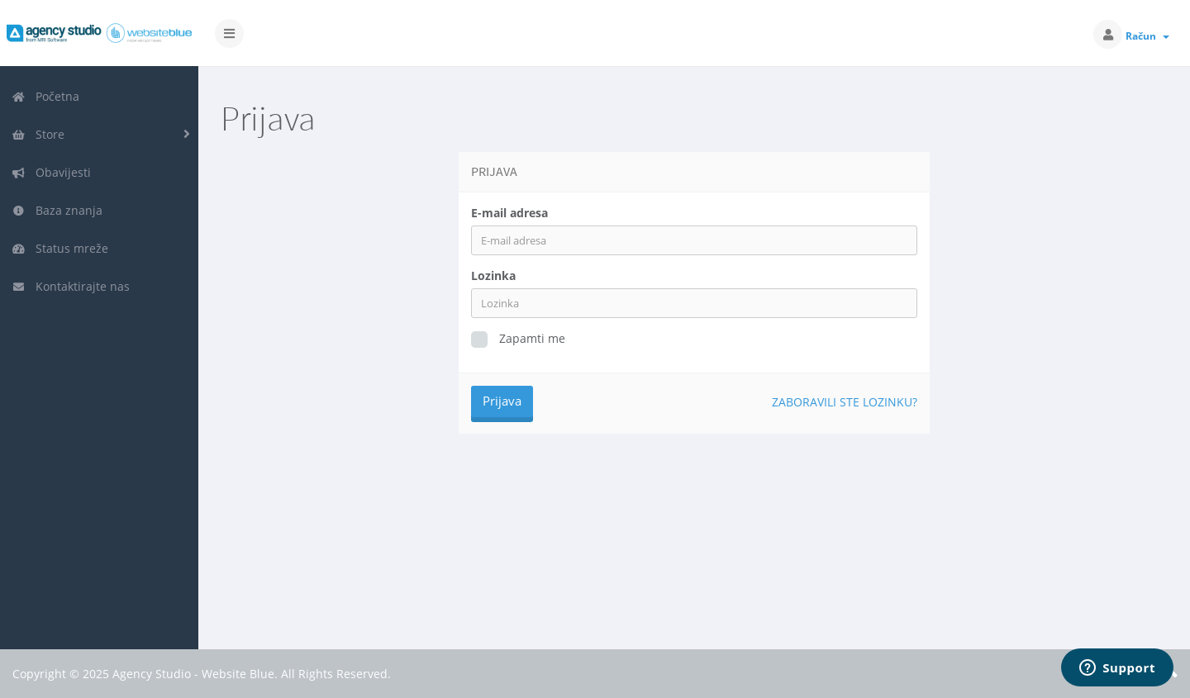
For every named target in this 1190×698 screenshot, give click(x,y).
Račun (1147, 36)
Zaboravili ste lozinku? (844, 402)
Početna (45, 96)
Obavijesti (51, 172)
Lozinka (493, 275)
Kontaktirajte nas (71, 286)
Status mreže (60, 248)
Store (38, 134)
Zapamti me (518, 339)
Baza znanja (57, 210)
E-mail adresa (509, 213)
